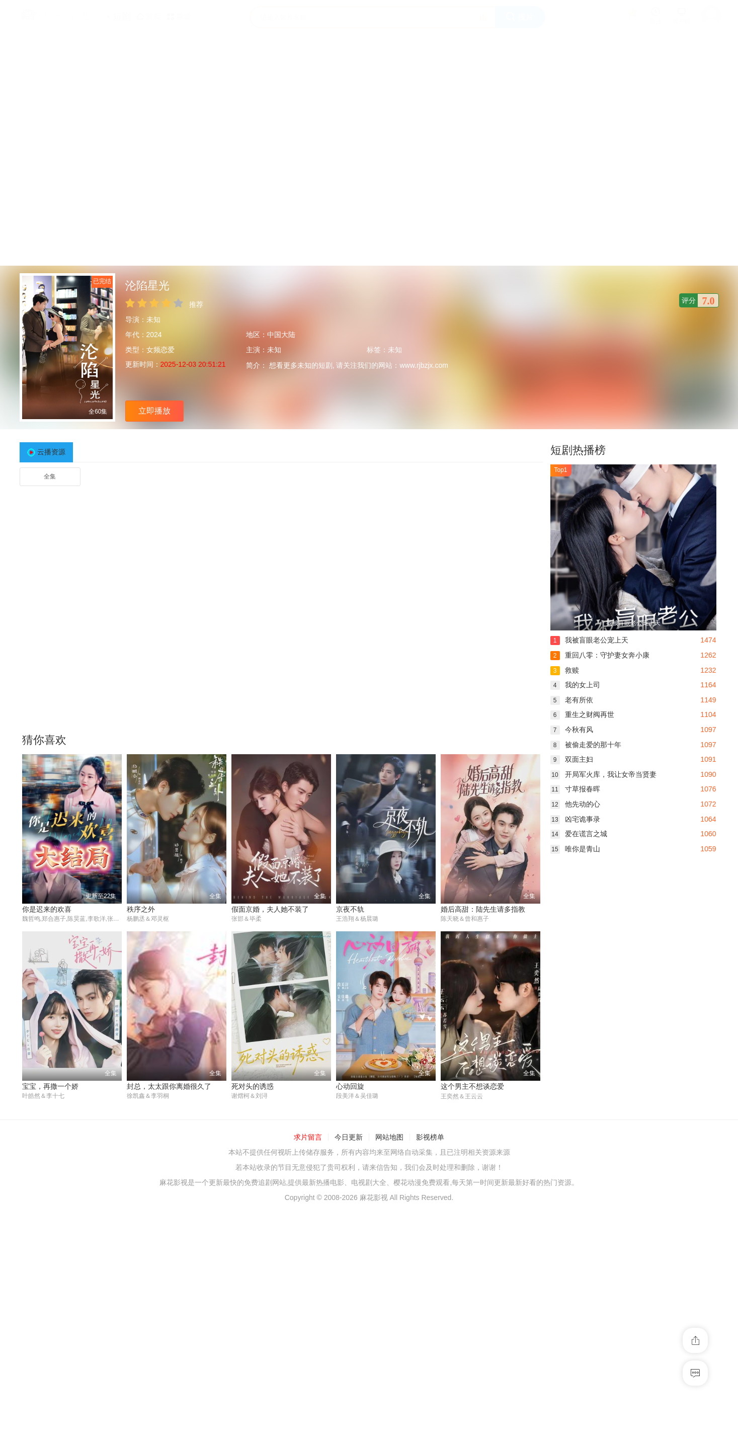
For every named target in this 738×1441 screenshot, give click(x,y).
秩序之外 (141, 909)
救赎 (564, 670)
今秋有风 (571, 730)
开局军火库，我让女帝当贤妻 (603, 774)
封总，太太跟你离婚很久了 (169, 1087)
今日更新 (349, 1138)
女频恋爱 (160, 350)
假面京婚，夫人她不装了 (270, 909)
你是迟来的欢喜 (46, 909)
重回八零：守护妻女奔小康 (599, 655)
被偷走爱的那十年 (585, 745)
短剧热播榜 (578, 450)
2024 (154, 335)
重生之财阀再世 (582, 714)
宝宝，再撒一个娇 (50, 1087)
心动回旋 (350, 1087)
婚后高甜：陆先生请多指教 (483, 909)
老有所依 (571, 700)
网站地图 (389, 1138)
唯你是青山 (575, 849)
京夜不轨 (350, 909)
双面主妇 (571, 759)
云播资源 (51, 452)
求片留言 (308, 1138)
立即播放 (154, 411)
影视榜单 (430, 1138)
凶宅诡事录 (575, 819)
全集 (50, 476)
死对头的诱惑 (252, 1087)
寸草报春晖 (575, 789)
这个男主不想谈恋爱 (472, 1087)
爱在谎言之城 (578, 834)
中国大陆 (281, 335)
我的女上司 (575, 685)
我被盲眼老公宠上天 (589, 640)
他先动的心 (575, 804)
